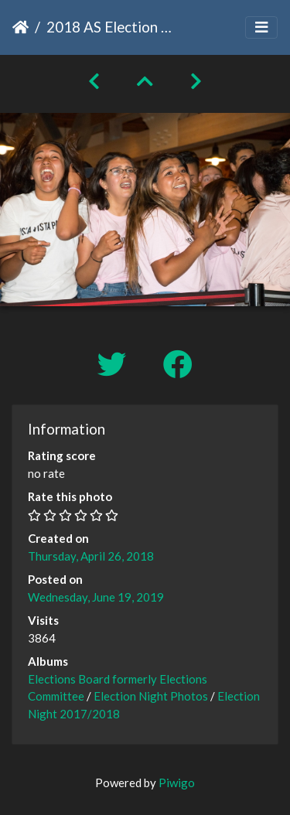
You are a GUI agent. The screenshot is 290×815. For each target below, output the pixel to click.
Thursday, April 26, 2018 (91, 556)
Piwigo (177, 782)
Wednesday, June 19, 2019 (96, 597)
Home (20, 27)
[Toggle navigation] (261, 27)
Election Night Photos (151, 696)
